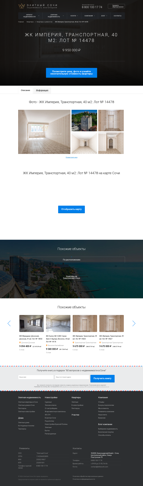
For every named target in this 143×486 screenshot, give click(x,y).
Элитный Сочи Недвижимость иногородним (37, 6)
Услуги (73, 16)
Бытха (47, 430)
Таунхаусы (22, 429)
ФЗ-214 (47, 415)
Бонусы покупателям (106, 405)
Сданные (48, 402)
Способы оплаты (104, 435)
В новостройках (77, 405)
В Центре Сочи (50, 418)
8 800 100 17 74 (92, 7)
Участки (75, 415)
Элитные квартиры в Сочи (28, 402)
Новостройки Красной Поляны (56, 424)
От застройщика (51, 408)
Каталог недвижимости (29, 16)
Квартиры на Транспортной (70, 277)
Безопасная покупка (106, 432)
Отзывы (101, 402)
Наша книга (102, 415)
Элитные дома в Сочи (26, 405)
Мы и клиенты (103, 408)
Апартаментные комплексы (55, 411)
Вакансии (101, 418)
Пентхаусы (22, 408)
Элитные (48, 427)
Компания (89, 16)
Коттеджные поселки (26, 426)
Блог (103, 16)
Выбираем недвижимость (108, 429)
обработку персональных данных (73, 387)
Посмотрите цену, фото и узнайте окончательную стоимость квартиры (71, 72)
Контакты (117, 16)
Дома (20, 418)
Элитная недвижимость (54, 16)
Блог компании (105, 424)
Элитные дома (23, 422)
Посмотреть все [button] (71, 157)
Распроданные (50, 434)
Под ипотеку (49, 421)
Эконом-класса (50, 405)
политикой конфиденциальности (98, 387)
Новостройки (51, 397)
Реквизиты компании (106, 411)
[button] (9, 323)
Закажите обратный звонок (117, 6)
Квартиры (76, 397)
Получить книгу (102, 378)
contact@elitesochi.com (99, 467)
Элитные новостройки (26, 411)
